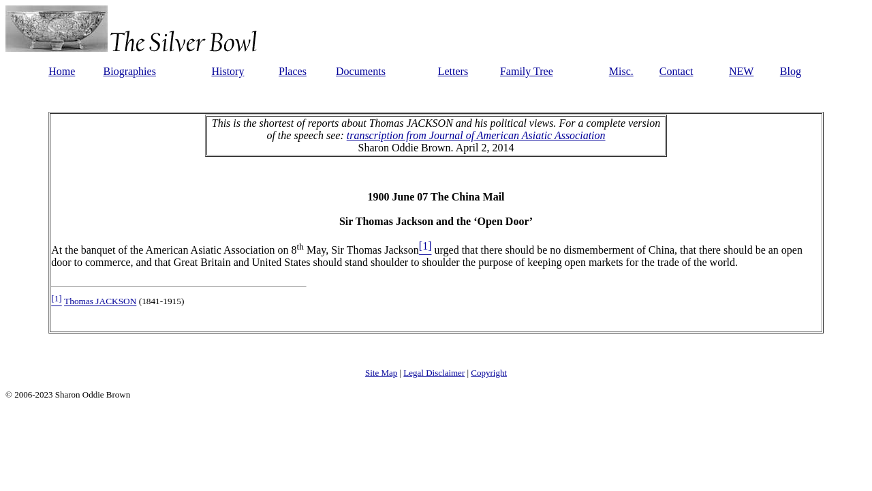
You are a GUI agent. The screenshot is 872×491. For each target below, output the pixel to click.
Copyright (489, 373)
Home (61, 71)
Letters (453, 71)
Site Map (381, 373)
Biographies (130, 71)
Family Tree (526, 71)
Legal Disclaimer (434, 373)
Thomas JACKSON (100, 302)
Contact (676, 71)
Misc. (621, 71)
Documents (361, 71)
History (227, 71)
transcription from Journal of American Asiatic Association (476, 135)
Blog (790, 71)
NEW (741, 71)
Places (293, 71)
